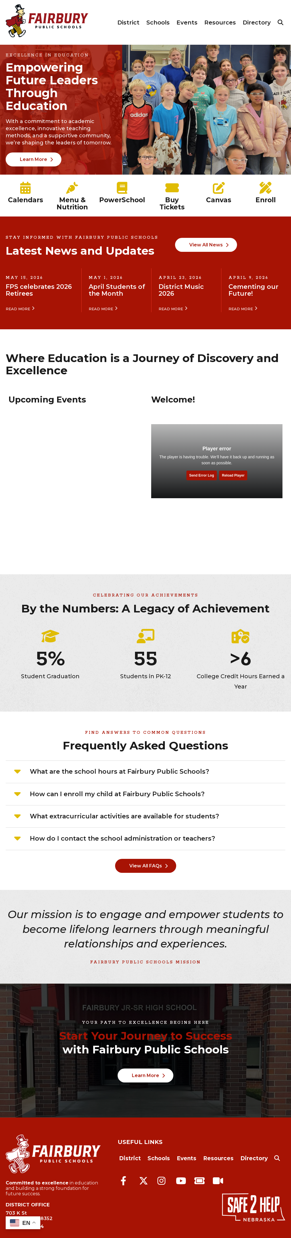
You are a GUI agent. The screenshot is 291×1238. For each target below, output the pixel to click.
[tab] (145, 772)
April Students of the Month (117, 290)
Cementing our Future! (253, 290)
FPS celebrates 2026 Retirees (39, 290)
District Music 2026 (181, 290)
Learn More (33, 159)
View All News (206, 245)
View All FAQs (145, 866)
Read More (18, 309)
